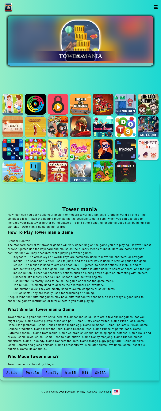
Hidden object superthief (103, 149)
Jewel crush (35, 149)
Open (155, 7)
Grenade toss (58, 126)
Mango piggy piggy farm (12, 171)
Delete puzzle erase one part (12, 104)
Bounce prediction (12, 126)
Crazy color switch (35, 104)
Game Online (20, 7)
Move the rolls (35, 126)
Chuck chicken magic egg (103, 104)
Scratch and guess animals (58, 171)
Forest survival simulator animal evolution (80, 171)
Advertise (104, 391)
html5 (70, 372)
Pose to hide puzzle (58, 149)
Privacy (81, 391)
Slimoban (125, 104)
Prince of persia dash (80, 126)
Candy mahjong (80, 149)
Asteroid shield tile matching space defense (148, 126)
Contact (71, 391)
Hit (85, 372)
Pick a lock (58, 104)
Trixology (125, 149)
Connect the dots (148, 149)
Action (13, 372)
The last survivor (148, 104)
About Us (92, 391)
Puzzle (32, 372)
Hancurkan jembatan (80, 104)
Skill (100, 372)
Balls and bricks (12, 149)
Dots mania (125, 126)
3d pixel (35, 171)
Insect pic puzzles (103, 171)
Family (52, 372)
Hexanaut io (125, 171)
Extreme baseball (103, 126)
